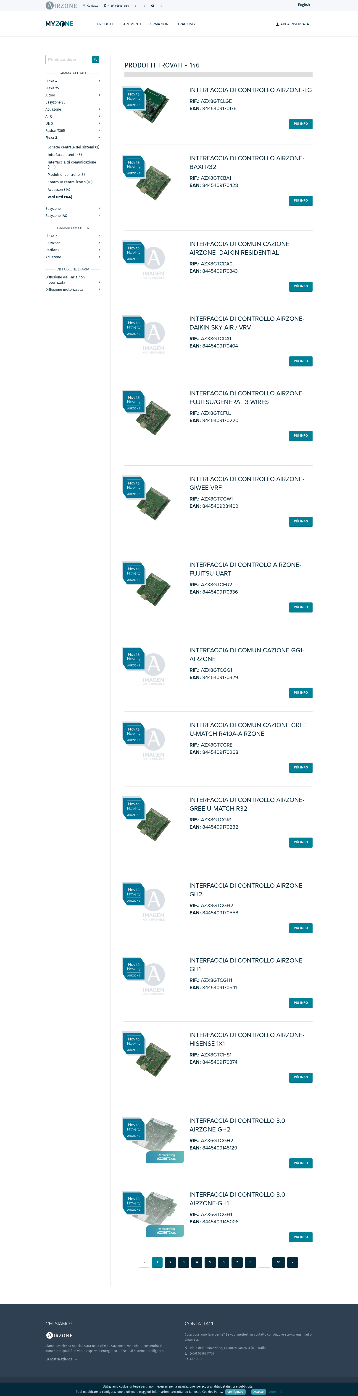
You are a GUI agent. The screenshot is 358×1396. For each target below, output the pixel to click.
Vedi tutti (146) (60, 197)
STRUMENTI (131, 24)
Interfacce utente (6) (65, 154)
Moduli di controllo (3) (66, 174)
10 (278, 1262)
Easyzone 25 (55, 102)
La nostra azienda (58, 1359)
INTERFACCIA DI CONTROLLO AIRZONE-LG (251, 90)
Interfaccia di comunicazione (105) (72, 165)
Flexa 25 (52, 88)
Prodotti (106, 24)
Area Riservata (292, 24)
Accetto (258, 1392)
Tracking (186, 24)
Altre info (275, 1392)
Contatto (90, 6)
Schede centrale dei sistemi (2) (73, 147)
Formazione (159, 24)
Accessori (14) (59, 189)
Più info (301, 124)
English (304, 4)
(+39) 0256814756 (116, 6)
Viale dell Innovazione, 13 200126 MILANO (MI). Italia (225, 1348)
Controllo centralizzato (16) (70, 182)
